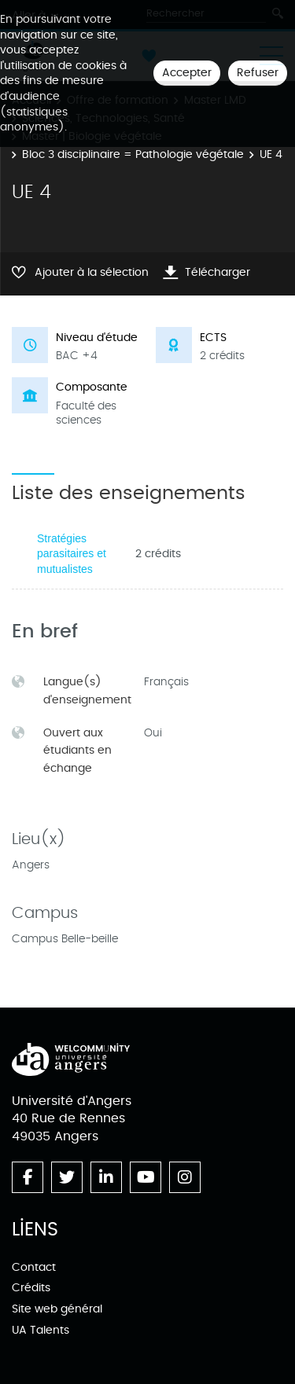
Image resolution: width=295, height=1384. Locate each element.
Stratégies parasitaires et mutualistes (71, 553)
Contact (34, 1267)
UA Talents (40, 1330)
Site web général (57, 1309)
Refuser (257, 72)
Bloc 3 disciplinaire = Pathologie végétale (133, 154)
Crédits (31, 1287)
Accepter (187, 72)
